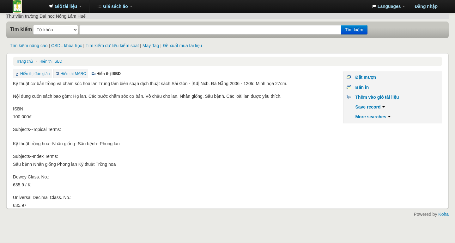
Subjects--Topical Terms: (37, 129)
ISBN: (19, 108)
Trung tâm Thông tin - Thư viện (28, 6)
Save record (370, 106)
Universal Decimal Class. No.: (42, 197)
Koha (443, 214)
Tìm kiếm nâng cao (28, 45)
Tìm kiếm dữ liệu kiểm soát (112, 45)
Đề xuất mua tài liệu (182, 45)
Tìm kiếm (21, 29)
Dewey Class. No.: (31, 176)
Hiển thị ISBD (50, 61)
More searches (373, 116)
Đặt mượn (365, 77)
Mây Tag (151, 45)
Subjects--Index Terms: (35, 156)
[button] (65, 6)
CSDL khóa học (66, 45)
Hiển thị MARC (73, 74)
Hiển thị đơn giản (35, 74)
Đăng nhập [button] (426, 6)
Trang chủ (24, 61)
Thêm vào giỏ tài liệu (377, 97)
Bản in (362, 87)
